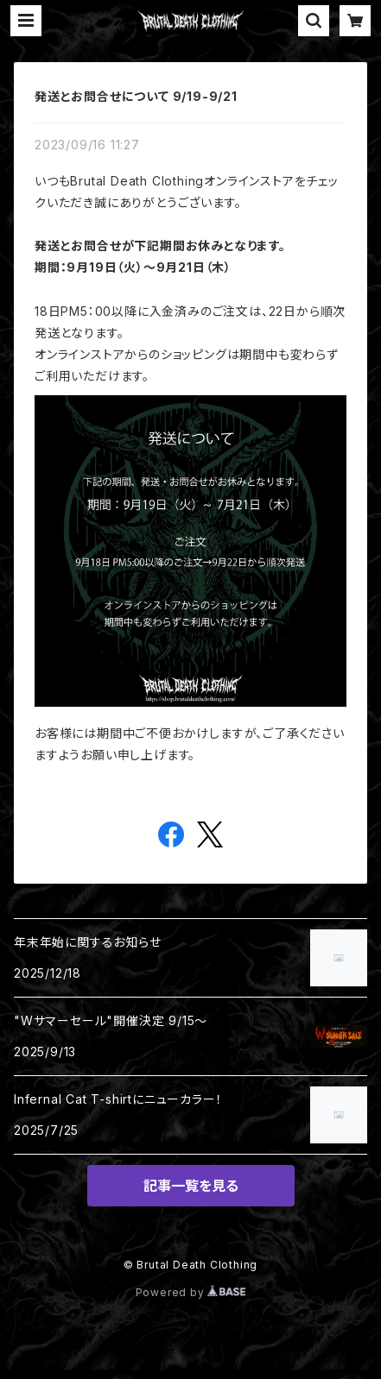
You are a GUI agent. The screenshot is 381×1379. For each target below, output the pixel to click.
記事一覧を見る (190, 1185)
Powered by (191, 1292)
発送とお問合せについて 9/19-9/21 (136, 96)
